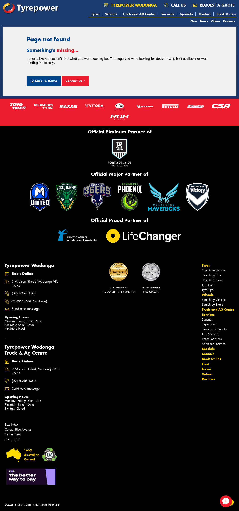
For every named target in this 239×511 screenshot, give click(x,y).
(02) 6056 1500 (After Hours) (29, 301)
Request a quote (213, 5)
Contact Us (75, 81)
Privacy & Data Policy (26, 504)
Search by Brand (212, 280)
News (204, 21)
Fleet (193, 21)
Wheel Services (212, 339)
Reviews (229, 21)
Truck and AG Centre (139, 14)
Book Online (226, 14)
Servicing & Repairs (214, 329)
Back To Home (43, 81)
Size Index (11, 425)
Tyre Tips (207, 290)
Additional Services (214, 344)
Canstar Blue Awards (18, 429)
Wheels (111, 14)
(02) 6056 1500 (24, 293)
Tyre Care (208, 285)
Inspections (209, 324)
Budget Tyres (13, 434)
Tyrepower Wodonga (130, 5)
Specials (186, 14)
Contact (205, 14)
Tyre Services (210, 334)
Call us (175, 5)
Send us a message (26, 309)
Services (167, 14)
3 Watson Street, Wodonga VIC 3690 (35, 283)
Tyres (95, 14)
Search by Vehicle (213, 270)
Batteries (207, 319)
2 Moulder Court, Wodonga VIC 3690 (35, 371)
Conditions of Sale (49, 504)
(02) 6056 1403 (24, 381)
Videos (215, 21)
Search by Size (211, 275)
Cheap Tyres (12, 439)
